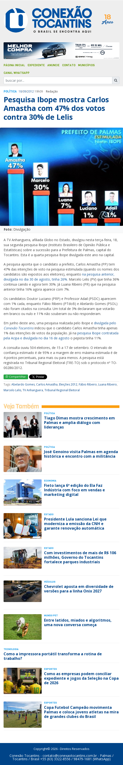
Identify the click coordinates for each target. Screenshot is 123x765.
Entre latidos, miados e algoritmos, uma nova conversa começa (78, 622)
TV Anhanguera (33, 390)
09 (24, 91)
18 (20, 91)
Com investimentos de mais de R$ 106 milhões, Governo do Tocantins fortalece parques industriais (80, 557)
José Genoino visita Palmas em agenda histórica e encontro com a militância (81, 454)
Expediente (36, 65)
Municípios (86, 65)
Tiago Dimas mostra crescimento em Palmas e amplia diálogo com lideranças (79, 422)
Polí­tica (10, 91)
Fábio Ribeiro (88, 384)
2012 (30, 91)
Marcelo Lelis (12, 390)
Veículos (49, 581)
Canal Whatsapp (17, 73)
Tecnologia (11, 649)
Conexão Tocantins (24, 755)
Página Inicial (14, 65)
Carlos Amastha (47, 384)
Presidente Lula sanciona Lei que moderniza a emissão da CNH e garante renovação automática (75, 523)
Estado (49, 514)
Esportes (50, 669)
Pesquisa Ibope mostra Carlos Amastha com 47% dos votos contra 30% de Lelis (56, 108)
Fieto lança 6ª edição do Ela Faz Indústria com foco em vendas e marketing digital (74, 490)
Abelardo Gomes (23, 384)
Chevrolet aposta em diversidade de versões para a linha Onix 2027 (78, 589)
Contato (68, 65)
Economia (50, 480)
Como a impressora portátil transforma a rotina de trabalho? (53, 656)
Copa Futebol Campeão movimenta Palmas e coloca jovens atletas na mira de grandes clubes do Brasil (81, 712)
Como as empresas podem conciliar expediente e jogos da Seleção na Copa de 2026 (81, 678)
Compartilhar (16, 376)
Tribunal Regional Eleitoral (62, 390)
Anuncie (53, 65)
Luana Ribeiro (107, 384)
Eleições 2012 (68, 384)
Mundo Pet (51, 615)
